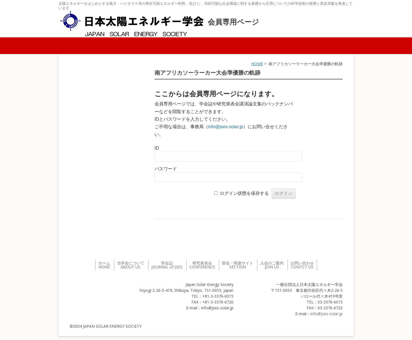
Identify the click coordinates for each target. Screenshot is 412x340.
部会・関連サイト (237, 264)
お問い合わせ (302, 264)
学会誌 (166, 264)
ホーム (104, 264)
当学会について (130, 264)
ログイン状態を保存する (244, 193)
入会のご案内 (272, 264)
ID (157, 148)
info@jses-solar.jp (225, 126)
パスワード (166, 168)
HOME (257, 63)
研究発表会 (202, 264)
